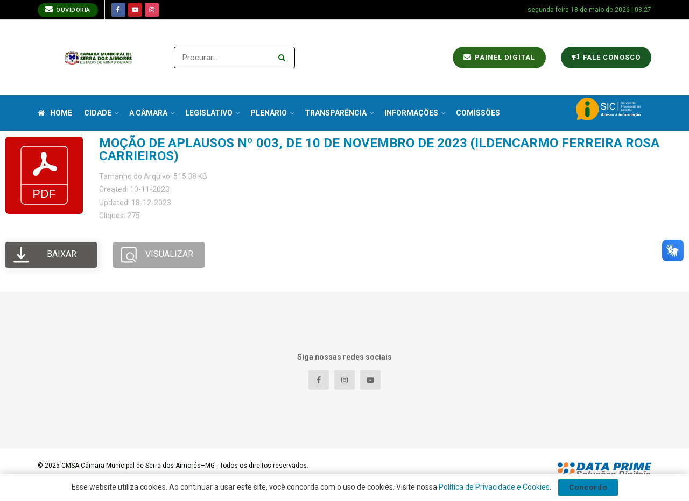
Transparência (336, 113)
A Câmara (148, 113)
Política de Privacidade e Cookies (494, 487)
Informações (411, 113)
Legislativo (209, 113)
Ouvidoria (67, 9)
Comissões (478, 113)
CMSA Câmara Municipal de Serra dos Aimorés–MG (138, 465)
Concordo (588, 487)
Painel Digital (499, 57)
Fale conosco (606, 57)
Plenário (268, 113)
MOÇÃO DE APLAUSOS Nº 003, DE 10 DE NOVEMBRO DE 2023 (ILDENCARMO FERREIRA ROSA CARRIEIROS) (379, 149)
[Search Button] (284, 57)
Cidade (97, 113)
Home (55, 113)
